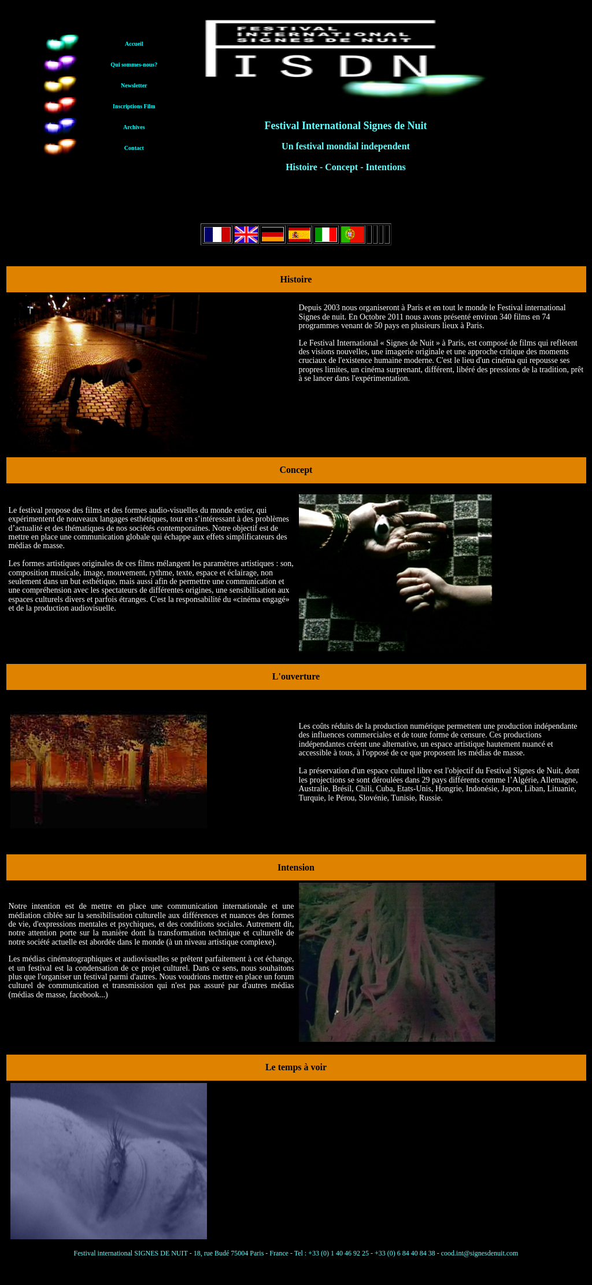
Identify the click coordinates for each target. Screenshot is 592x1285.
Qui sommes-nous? (133, 64)
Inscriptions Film (134, 106)
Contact (134, 148)
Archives (134, 127)
